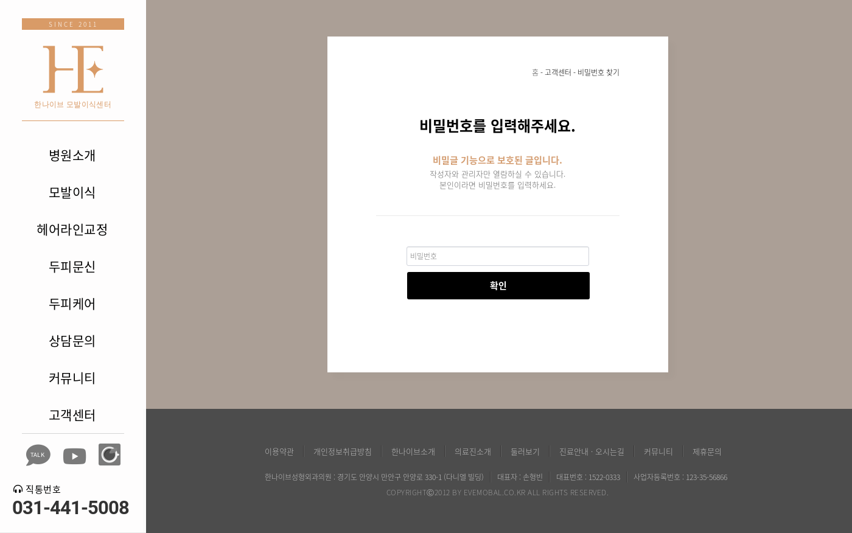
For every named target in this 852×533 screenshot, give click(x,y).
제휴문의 (707, 451)
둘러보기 (525, 451)
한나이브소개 (413, 451)
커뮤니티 (72, 377)
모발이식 (72, 192)
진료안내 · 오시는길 (591, 451)
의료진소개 (473, 451)
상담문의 (72, 340)
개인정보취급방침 (342, 451)
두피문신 (72, 266)
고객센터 (72, 414)
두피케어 (72, 303)
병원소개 (72, 154)
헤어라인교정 (72, 229)
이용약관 (279, 451)
